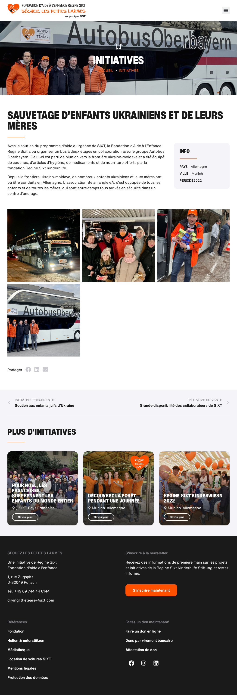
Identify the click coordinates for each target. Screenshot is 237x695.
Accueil (105, 70)
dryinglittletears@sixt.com (30, 600)
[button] (226, 10)
